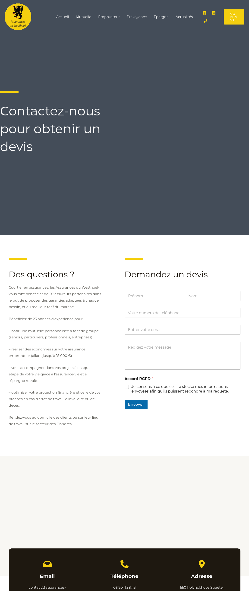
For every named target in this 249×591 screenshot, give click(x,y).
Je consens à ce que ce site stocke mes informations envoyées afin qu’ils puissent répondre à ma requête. (180, 389)
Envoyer (136, 404)
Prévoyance (137, 17)
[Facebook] (205, 13)
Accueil (62, 17)
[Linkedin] (214, 13)
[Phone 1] (205, 21)
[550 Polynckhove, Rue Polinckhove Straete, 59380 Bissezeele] (124, 516)
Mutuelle (83, 17)
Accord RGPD (139, 379)
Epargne (161, 17)
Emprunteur (109, 17)
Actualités (184, 17)
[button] (234, 17)
